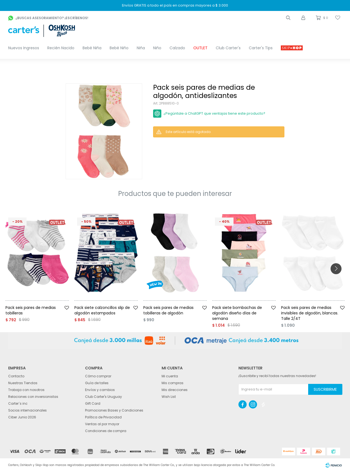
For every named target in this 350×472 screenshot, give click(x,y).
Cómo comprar (98, 376)
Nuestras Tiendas (22, 383)
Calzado (177, 48)
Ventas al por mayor (102, 424)
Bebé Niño (119, 48)
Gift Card (92, 403)
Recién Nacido (60, 48)
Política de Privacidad (103, 417)
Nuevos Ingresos (23, 48)
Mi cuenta (170, 376)
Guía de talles (97, 383)
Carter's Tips (261, 48)
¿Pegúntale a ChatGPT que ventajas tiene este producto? (214, 113)
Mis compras (172, 383)
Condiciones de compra (105, 430)
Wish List (169, 396)
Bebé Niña (92, 48)
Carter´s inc (18, 403)
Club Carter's (228, 48)
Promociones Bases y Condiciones (114, 410)
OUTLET (200, 48)
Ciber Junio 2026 (22, 417)
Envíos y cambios (100, 389)
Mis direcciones (175, 389)
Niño (157, 48)
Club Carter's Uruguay (103, 396)
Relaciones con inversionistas (33, 396)
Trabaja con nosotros (26, 389)
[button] (288, 18)
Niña (141, 48)
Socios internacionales (27, 410)
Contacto (16, 376)
